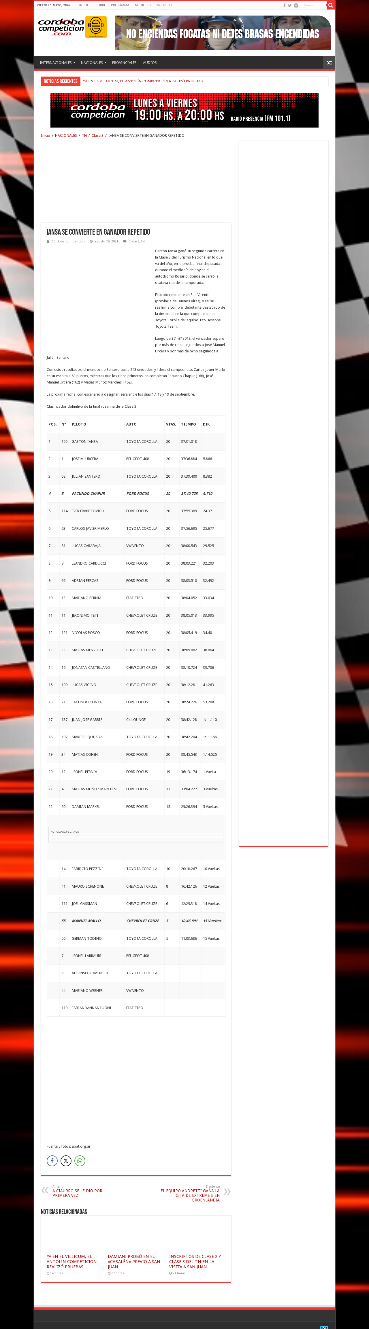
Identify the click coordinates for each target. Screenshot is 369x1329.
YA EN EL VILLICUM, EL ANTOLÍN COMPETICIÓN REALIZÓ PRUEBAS (143, 81)
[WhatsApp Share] (79, 1148)
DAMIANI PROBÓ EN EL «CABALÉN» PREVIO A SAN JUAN (134, 1249)
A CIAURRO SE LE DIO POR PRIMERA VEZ (82, 1178)
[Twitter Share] (66, 1148)
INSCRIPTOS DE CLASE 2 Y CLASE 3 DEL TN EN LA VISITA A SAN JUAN (195, 1249)
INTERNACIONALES (56, 62)
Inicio (45, 135)
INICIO (84, 5)
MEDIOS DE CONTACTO (153, 5)
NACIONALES (92, 62)
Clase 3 (97, 135)
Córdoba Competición (68, 241)
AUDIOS (150, 62)
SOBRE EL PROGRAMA (112, 5)
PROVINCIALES (124, 62)
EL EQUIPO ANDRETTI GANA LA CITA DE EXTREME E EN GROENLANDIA (190, 1181)
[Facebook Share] (52, 1148)
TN (84, 135)
